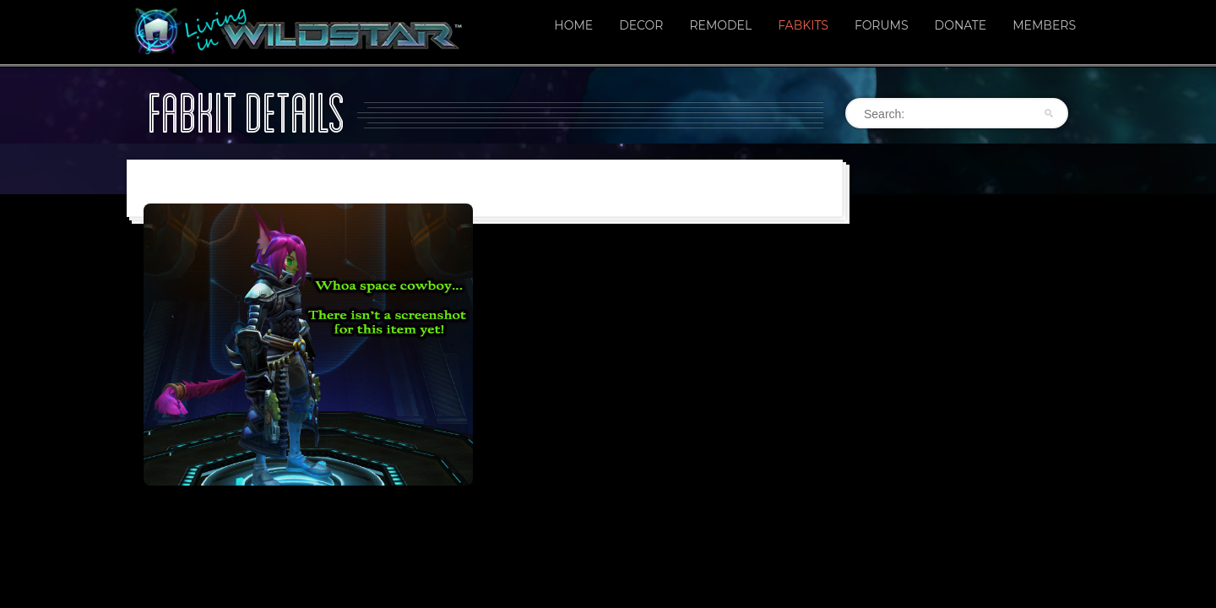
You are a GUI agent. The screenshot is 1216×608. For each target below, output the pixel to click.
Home (573, 25)
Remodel (720, 25)
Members (1044, 25)
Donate (961, 25)
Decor (641, 25)
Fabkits (803, 25)
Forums (882, 25)
